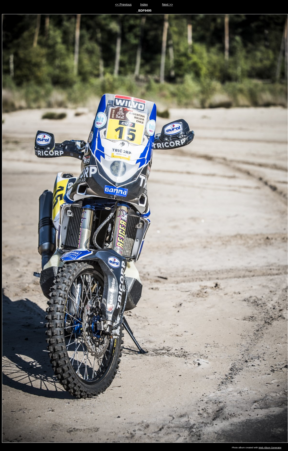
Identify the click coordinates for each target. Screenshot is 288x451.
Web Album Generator (270, 447)
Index (144, 4)
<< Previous (123, 4)
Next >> (167, 4)
